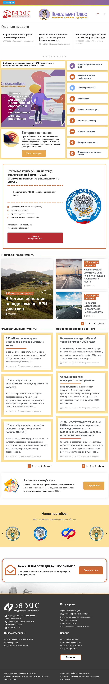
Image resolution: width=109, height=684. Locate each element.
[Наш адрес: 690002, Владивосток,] (28, 616)
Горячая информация (87, 109)
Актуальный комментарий (16, 645)
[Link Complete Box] (27, 289)
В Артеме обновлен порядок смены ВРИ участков (18, 36)
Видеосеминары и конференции (86, 76)
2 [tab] (46, 56)
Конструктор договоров (71, 645)
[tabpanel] (18, 39)
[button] (105, 14)
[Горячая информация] (72, 109)
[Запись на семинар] (72, 120)
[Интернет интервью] (72, 142)
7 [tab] (60, 56)
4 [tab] (51, 56)
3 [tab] (49, 56)
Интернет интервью (87, 142)
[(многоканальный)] (28, 625)
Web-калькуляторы (69, 639)
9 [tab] (65, 56)
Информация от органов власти (74, 626)
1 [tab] (43, 56)
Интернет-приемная (69, 649)
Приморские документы (18, 254)
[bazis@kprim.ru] (28, 627)
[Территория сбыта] (72, 88)
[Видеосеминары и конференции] (72, 77)
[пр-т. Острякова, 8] (28, 619)
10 (95, 323)
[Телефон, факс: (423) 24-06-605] (28, 622)
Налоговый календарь (70, 642)
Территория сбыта (86, 87)
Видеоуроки (83, 98)
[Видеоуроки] (72, 99)
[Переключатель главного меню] (98, 14)
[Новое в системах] (72, 131)
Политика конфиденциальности (74, 673)
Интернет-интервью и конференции (76, 617)
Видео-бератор (11, 642)
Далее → (102, 323)
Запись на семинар (86, 120)
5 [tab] (54, 56)
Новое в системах (86, 131)
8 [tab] (62, 56)
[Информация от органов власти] (72, 153)
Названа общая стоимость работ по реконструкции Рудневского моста (53, 37)
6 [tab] (57, 56)
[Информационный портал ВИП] (72, 66)
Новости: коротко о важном (75, 328)
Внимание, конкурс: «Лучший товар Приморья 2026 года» (91, 36)
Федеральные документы (19, 328)
